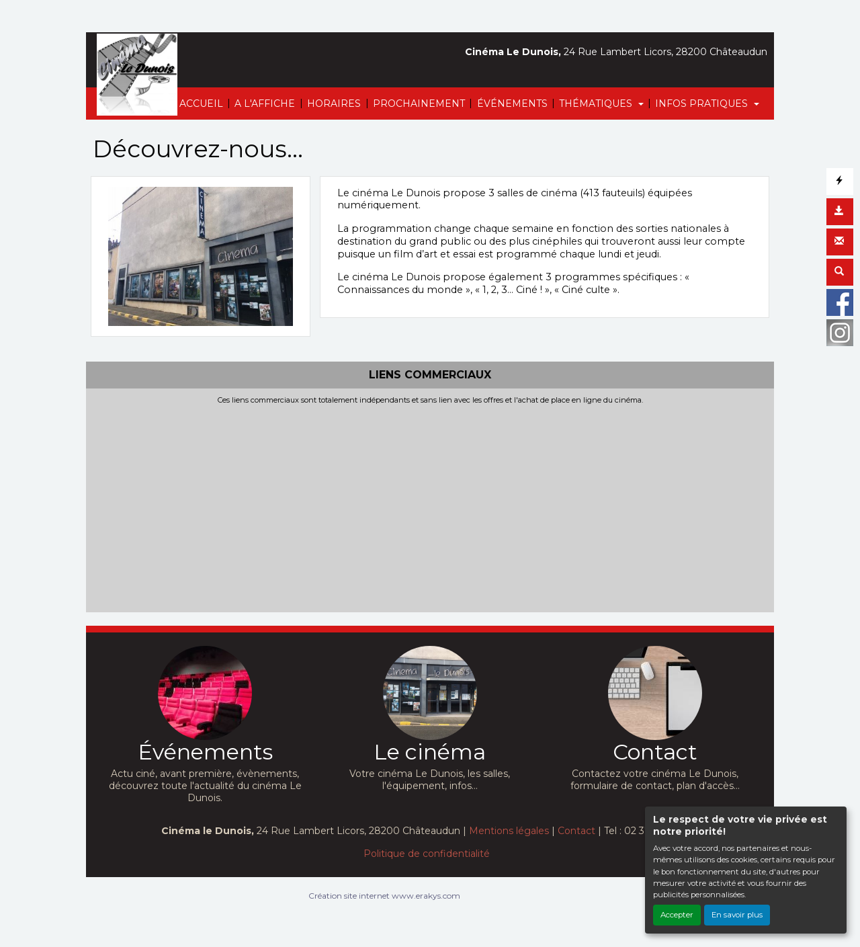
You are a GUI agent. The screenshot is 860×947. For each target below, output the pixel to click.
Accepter (676, 914)
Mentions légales (509, 831)
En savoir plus (737, 914)
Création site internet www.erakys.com (384, 896)
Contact (576, 831)
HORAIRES (334, 103)
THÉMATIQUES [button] (597, 103)
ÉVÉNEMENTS (512, 103)
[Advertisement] (430, 506)
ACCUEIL (201, 103)
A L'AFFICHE (264, 103)
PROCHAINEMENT (419, 103)
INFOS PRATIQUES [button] (702, 103)
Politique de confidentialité (426, 854)
